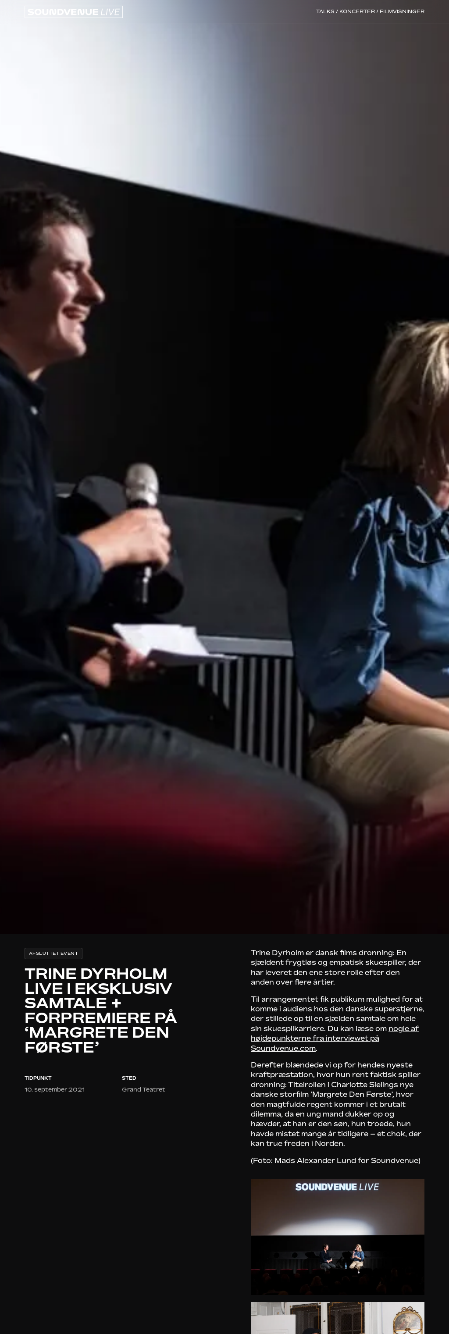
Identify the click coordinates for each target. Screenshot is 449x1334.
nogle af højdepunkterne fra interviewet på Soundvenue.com (335, 1038)
